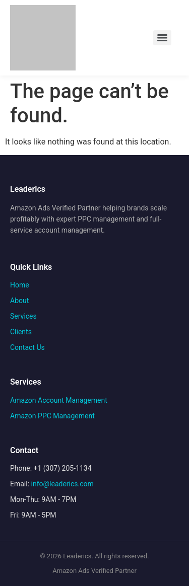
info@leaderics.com (62, 484)
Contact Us (27, 347)
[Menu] (162, 37)
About (19, 301)
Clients (21, 332)
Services (23, 316)
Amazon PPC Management (52, 416)
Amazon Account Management (58, 400)
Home (19, 285)
